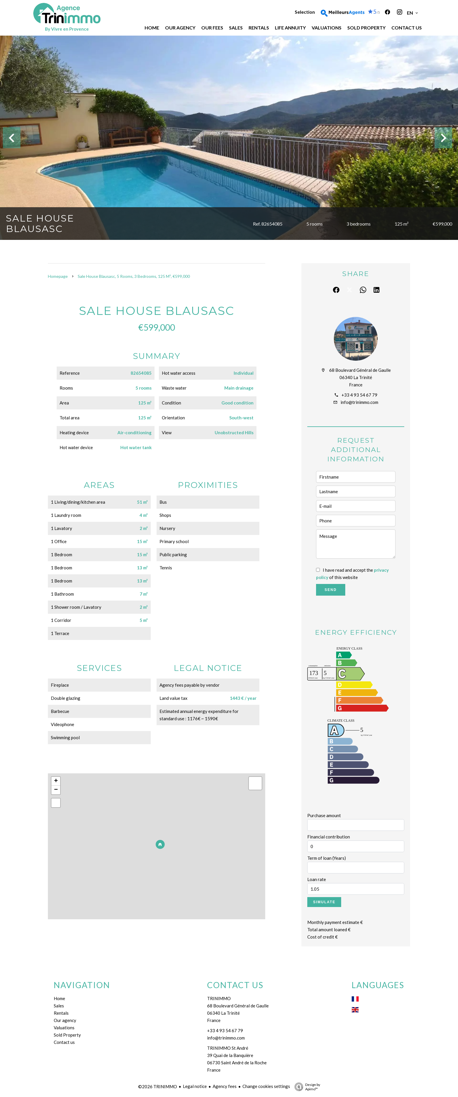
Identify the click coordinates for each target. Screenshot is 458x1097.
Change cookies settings (266, 1086)
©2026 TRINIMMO (157, 1086)
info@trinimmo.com (359, 402)
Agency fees (225, 1086)
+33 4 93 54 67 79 (359, 394)
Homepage (58, 276)
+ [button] (56, 781)
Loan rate (316, 879)
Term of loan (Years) (326, 858)
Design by (306, 1086)
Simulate (324, 902)
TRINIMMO (219, 998)
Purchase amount (324, 815)
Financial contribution (328, 836)
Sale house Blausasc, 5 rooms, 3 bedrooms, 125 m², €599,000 (134, 276)
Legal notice (195, 1086)
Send (330, 590)
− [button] (56, 790)
